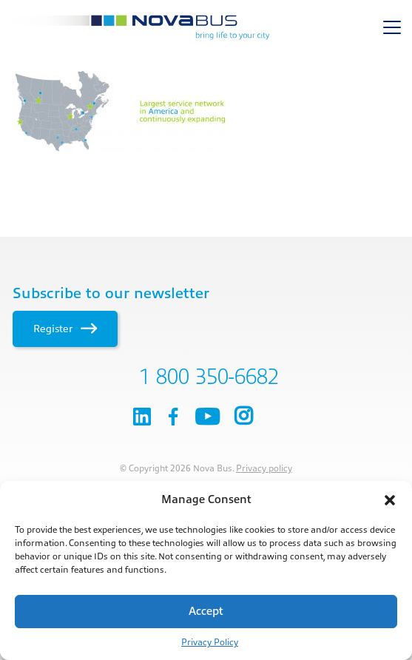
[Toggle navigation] (392, 27)
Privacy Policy (209, 642)
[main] (206, 111)
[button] (389, 500)
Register (64, 328)
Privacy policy (264, 468)
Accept (206, 611)
